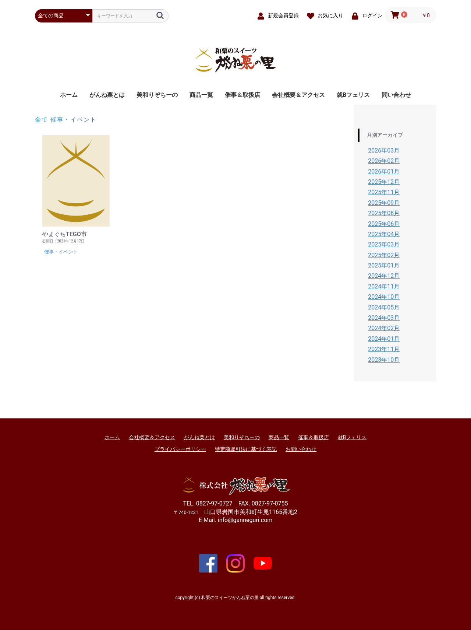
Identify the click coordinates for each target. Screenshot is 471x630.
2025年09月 (384, 202)
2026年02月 (384, 160)
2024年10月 (384, 296)
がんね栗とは (107, 94)
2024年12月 (384, 275)
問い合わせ (396, 94)
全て (41, 119)
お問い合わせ (301, 449)
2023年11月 (384, 349)
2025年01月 (384, 265)
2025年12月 (384, 181)
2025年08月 (384, 213)
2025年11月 (384, 192)
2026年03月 (384, 150)
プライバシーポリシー (180, 449)
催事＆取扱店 (242, 94)
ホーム (69, 94)
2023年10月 (384, 359)
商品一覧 (201, 94)
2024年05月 (384, 307)
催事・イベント (73, 119)
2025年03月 (384, 244)
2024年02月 (384, 328)
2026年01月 (384, 171)
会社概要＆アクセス (298, 94)
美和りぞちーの (157, 94)
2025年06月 (384, 223)
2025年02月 (384, 255)
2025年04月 (384, 234)
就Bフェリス (353, 94)
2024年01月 (384, 338)
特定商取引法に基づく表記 (246, 449)
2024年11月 (384, 286)
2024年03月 (384, 317)
